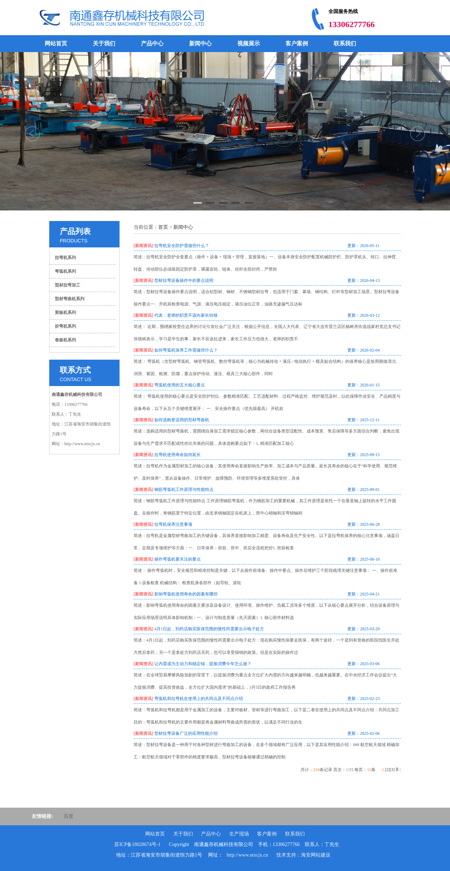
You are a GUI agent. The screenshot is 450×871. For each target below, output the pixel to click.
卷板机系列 (65, 339)
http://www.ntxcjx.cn (247, 855)
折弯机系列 (65, 326)
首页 (163, 227)
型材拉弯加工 (67, 285)
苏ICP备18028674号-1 (137, 844)
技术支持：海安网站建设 (303, 855)
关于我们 (104, 43)
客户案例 (296, 43)
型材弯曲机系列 (69, 298)
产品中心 (152, 43)
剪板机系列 (65, 312)
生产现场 (239, 834)
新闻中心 (200, 43)
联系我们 (345, 43)
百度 (68, 816)
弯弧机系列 (65, 271)
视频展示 (248, 43)
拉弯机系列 (65, 257)
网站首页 (56, 43)
